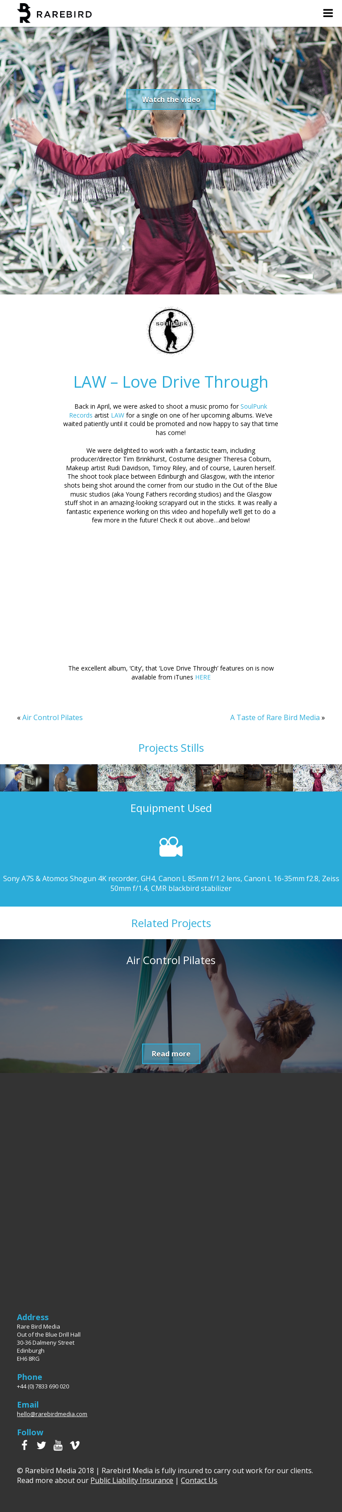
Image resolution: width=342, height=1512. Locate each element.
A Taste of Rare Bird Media (275, 717)
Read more (171, 1054)
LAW (117, 415)
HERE (203, 677)
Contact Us (199, 1480)
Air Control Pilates (52, 717)
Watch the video (171, 99)
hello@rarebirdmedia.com (52, 1414)
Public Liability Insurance (131, 1480)
